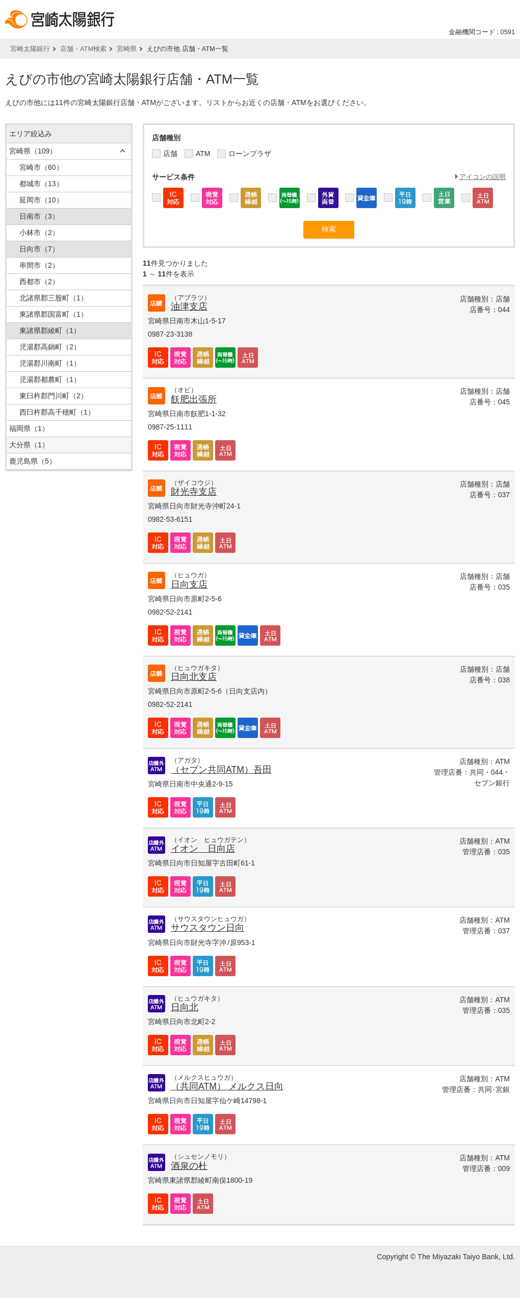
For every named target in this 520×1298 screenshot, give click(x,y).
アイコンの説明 (482, 177)
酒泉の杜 (189, 1166)
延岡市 (41, 200)
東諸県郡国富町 (53, 314)
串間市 (39, 265)
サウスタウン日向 (207, 928)
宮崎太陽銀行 (30, 49)
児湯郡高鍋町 (50, 347)
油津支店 (189, 306)
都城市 (41, 184)
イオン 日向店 (203, 849)
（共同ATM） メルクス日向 (227, 1086)
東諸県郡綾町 (50, 330)
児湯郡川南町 (50, 363)
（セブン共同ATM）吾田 (221, 770)
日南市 (39, 216)
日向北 (184, 1007)
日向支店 (189, 584)
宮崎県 (127, 49)
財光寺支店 (194, 492)
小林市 (39, 232)
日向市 (39, 249)
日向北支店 (194, 677)
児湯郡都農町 (50, 379)
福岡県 (29, 428)
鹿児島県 (32, 461)
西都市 (39, 281)
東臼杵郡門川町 (53, 396)
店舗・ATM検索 (83, 49)
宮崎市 (41, 167)
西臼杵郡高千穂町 (57, 412)
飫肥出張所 (194, 399)
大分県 (29, 445)
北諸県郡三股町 (53, 298)
